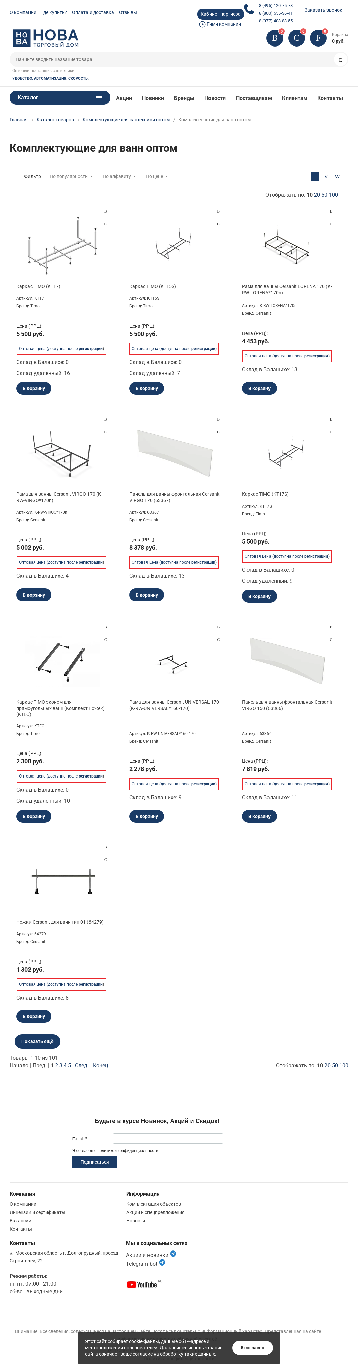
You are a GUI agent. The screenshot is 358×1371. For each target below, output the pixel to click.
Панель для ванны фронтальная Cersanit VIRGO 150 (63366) (287, 705)
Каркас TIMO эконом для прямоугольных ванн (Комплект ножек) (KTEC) (60, 708)
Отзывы (128, 12)
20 (317, 195)
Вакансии (20, 1220)
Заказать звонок (323, 10)
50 (324, 195)
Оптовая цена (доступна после (61, 348)
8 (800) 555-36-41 (276, 13)
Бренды (184, 98)
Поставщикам (254, 98)
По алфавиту (117, 176)
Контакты (330, 98)
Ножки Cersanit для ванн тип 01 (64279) (60, 922)
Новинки (153, 98)
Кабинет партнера (221, 14)
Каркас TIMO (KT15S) (152, 286)
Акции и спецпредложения (155, 1212)
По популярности (69, 176)
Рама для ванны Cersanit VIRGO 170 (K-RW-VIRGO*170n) (59, 497)
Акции (124, 98)
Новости (215, 98)
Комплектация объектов (153, 1204)
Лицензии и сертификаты (37, 1212)
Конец (100, 1065)
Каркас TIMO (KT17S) (265, 494)
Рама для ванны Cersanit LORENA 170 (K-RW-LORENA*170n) (287, 289)
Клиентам (294, 98)
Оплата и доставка (93, 12)
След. (82, 1065)
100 (333, 195)
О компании (23, 12)
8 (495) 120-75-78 (276, 5)
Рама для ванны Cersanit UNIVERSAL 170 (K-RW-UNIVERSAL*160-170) (174, 705)
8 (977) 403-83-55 (276, 20)
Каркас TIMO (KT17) (38, 286)
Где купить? (54, 12)
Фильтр (32, 176)
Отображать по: (301, 195)
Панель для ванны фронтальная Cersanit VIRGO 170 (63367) (174, 497)
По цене (154, 176)
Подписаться (95, 1162)
